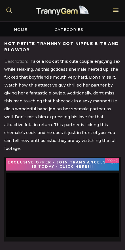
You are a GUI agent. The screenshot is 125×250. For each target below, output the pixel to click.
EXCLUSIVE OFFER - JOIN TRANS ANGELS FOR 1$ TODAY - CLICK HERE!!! (63, 164)
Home (20, 29)
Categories (69, 29)
